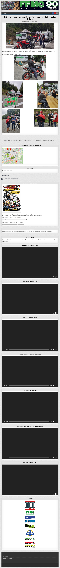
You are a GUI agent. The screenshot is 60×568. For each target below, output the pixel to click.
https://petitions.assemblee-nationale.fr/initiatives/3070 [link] (29, 215)
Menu (5, 13)
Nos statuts (5, 556)
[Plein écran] (56, 277)
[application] (30, 262)
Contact (4, 561)
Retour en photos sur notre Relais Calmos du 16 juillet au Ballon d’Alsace (30, 18)
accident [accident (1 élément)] (4, 231)
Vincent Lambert (26, 21)
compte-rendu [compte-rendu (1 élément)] (23, 231)
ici (20, 54)
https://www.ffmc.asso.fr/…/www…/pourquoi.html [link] (13, 224)
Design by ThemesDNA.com (30, 565)
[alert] (29, 179)
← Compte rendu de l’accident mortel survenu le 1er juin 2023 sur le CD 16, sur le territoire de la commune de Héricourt (28, 140)
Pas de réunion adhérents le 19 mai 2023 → (49, 138)
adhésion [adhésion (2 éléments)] (9, 231)
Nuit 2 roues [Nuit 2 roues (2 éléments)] (49, 231)
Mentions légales (6, 553)
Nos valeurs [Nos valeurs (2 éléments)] (43, 231)
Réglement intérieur (7, 558)
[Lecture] (4, 277)
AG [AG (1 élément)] (12, 231)
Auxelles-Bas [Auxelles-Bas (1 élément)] (16, 231)
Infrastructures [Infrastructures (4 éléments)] (36, 231)
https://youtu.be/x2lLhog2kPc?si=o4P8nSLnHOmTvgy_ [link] (14, 219)
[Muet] (53, 277)
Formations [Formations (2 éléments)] (29, 231)
